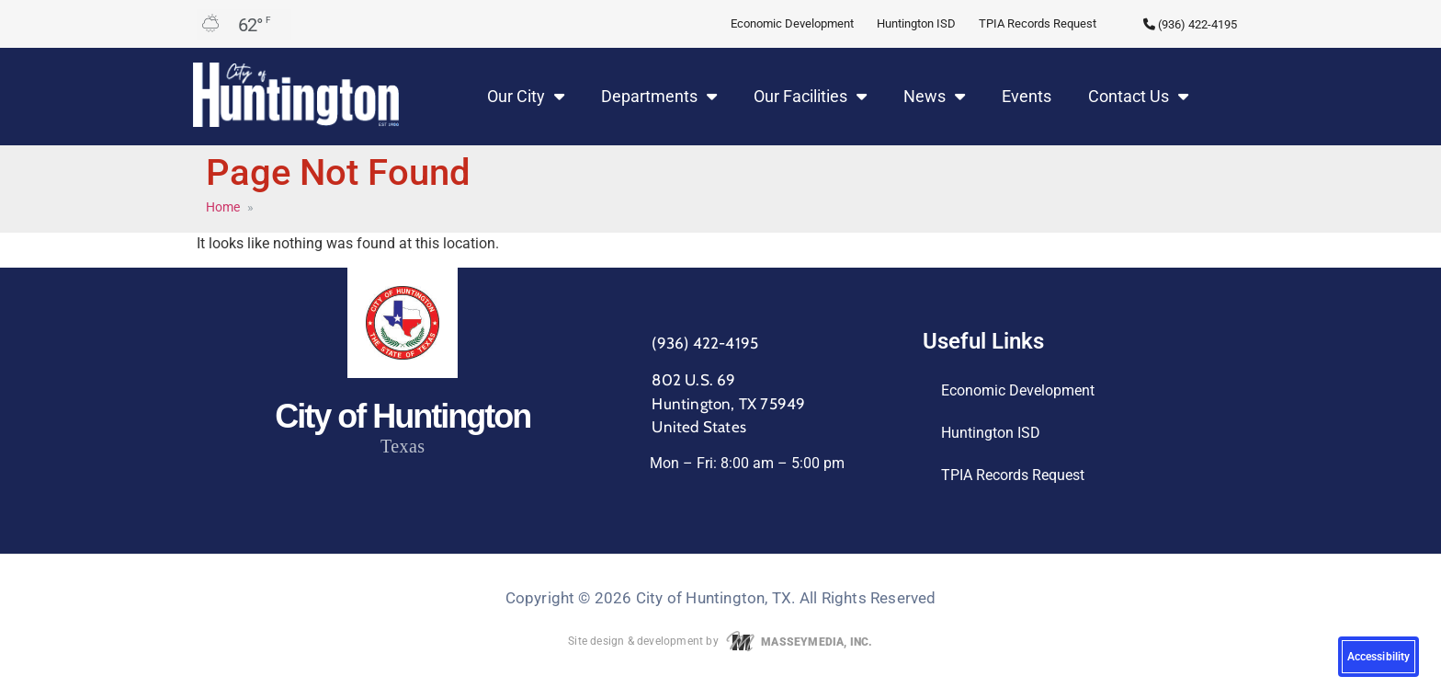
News (934, 96)
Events (1026, 96)
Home (223, 207)
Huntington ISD (916, 23)
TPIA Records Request (1037, 23)
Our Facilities (810, 96)
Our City (525, 96)
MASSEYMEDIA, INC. (797, 642)
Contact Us (1138, 96)
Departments (659, 96)
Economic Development (792, 23)
